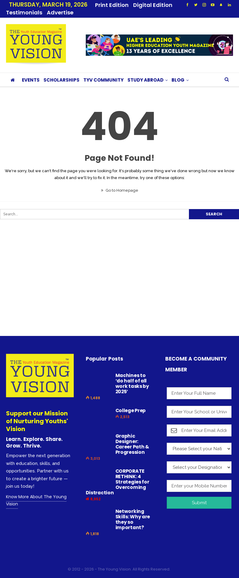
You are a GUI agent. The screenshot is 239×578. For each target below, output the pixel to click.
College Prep (130, 403)
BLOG (178, 73)
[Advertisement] (116, 283)
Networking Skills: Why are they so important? (132, 512)
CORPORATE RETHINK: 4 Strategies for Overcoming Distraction (117, 474)
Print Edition (112, 5)
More (142, 5)
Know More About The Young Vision (36, 493)
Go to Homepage (119, 183)
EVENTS (31, 73)
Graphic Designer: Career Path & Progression (132, 436)
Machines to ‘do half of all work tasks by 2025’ (132, 376)
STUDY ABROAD (145, 73)
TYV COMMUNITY (103, 73)
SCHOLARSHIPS (61, 73)
